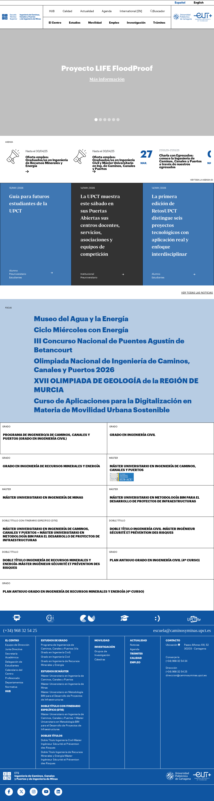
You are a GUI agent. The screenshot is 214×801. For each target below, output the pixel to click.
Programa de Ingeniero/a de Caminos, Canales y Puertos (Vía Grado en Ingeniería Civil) (59, 648)
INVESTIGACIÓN (104, 646)
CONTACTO (173, 640)
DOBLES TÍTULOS (51, 735)
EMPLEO (135, 662)
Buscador (157, 11)
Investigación (136, 22)
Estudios (74, 22)
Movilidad (95, 22)
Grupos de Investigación (102, 653)
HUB (52, 11)
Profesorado (12, 677)
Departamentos (14, 682)
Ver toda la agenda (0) (201, 180)
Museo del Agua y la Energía (81, 318)
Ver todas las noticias (197, 292)
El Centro (55, 22)
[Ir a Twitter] (21, 792)
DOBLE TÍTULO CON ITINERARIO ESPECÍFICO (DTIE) (60, 707)
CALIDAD (136, 657)
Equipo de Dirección (17, 644)
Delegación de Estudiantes (13, 663)
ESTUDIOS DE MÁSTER (55, 671)
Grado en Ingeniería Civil (55, 656)
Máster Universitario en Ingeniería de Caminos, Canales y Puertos (62, 677)
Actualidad (87, 11)
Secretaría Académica (11, 655)
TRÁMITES (136, 653)
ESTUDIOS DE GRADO (54, 640)
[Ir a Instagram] (34, 792)
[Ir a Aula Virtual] (125, 620)
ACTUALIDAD (138, 640)
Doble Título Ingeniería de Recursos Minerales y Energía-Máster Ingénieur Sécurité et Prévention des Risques (62, 757)
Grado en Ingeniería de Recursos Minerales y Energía (60, 663)
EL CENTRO (12, 640)
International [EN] (131, 11)
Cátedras (99, 659)
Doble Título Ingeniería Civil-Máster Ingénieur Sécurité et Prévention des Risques (61, 744)
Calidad (67, 11)
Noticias (134, 644)
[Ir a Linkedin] (58, 792)
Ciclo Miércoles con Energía (81, 330)
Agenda (107, 11)
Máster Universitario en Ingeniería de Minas (62, 685)
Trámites (159, 22)
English (199, 2)
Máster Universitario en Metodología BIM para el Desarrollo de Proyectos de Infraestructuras (62, 695)
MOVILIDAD (102, 640)
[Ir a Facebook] (9, 792)
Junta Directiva (13, 649)
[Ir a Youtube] (46, 792)
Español (180, 2)
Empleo (114, 22)
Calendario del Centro (13, 671)
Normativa (11, 686)
